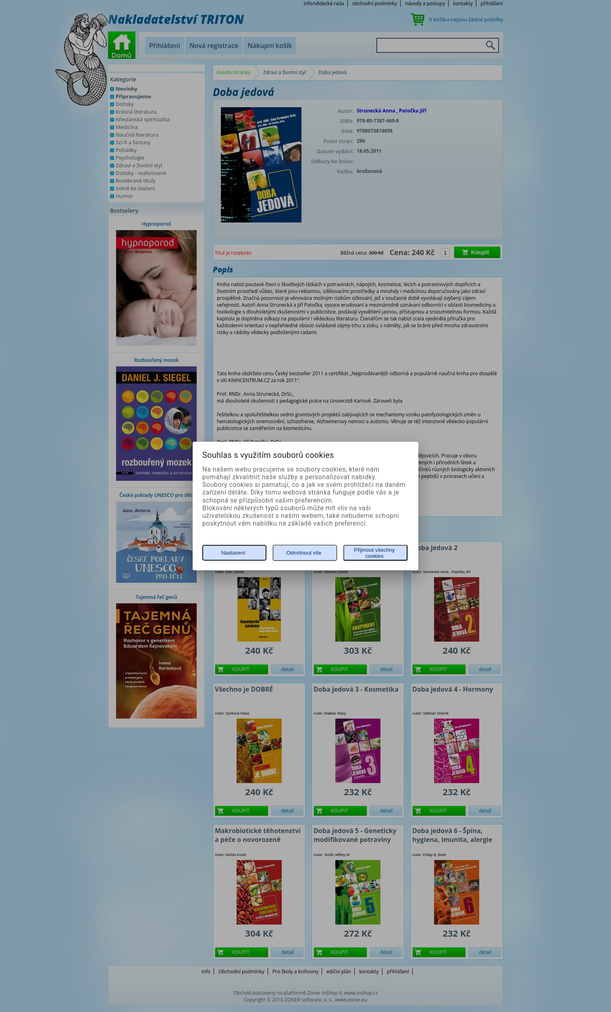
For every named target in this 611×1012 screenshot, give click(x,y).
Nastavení (233, 553)
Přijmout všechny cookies (374, 553)
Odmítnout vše (304, 553)
